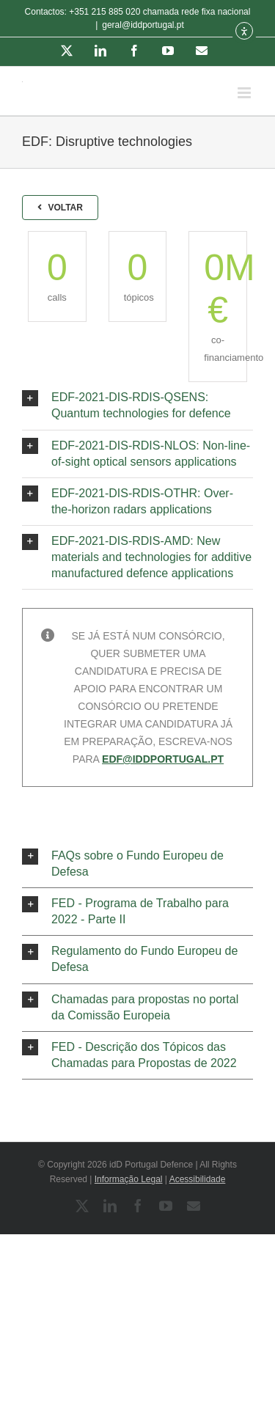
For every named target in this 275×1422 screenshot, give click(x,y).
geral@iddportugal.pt (143, 25)
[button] (137, 405)
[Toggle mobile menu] (245, 92)
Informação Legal (129, 1179)
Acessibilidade (197, 1179)
